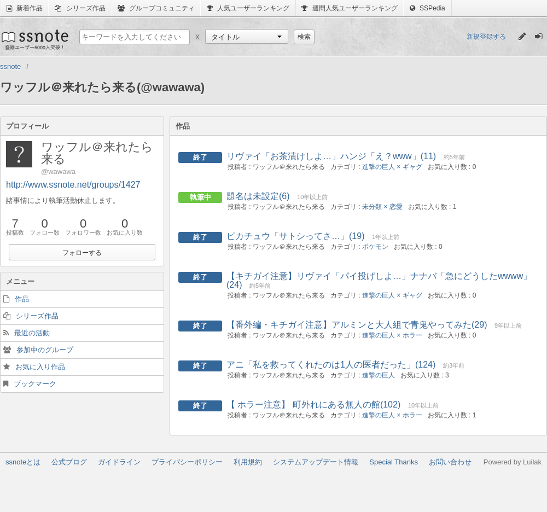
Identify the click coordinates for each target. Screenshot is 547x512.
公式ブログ (69, 462)
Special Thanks (393, 462)
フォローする (82, 253)
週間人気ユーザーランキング (349, 8)
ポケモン (375, 247)
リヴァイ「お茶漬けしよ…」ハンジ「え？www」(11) (331, 156)
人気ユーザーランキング (248, 8)
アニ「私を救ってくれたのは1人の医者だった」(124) (330, 364)
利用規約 (248, 462)
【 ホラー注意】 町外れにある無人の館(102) (313, 404)
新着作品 (25, 8)
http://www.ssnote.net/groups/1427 (73, 184)
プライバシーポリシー (187, 462)
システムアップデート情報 (315, 462)
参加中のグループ (44, 349)
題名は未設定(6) (258, 196)
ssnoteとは (22, 462)
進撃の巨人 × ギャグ (392, 167)
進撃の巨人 (378, 375)
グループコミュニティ (156, 8)
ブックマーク (35, 383)
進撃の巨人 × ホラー (392, 335)
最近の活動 (32, 332)
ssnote (34, 39)
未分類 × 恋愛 (382, 207)
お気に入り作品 (40, 366)
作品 (22, 298)
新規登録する (486, 36)
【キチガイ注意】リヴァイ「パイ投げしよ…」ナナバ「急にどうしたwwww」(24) (379, 280)
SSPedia (427, 8)
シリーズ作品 (80, 8)
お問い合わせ (450, 462)
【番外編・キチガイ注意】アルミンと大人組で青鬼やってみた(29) (356, 324)
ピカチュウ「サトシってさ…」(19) (295, 236)
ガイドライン (119, 462)
